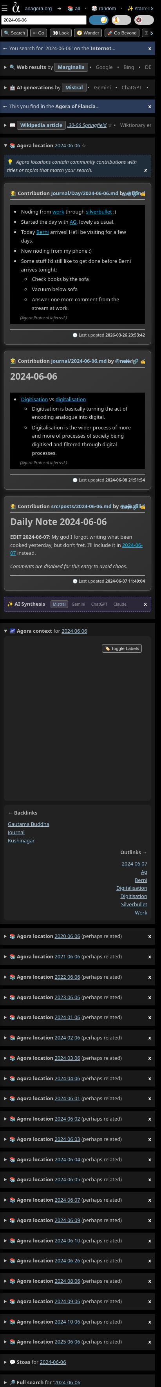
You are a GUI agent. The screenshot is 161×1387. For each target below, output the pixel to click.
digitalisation (71, 399)
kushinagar (21, 840)
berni (141, 880)
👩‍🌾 (13, 193)
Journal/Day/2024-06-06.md (84, 193)
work (58, 211)
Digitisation (34, 399)
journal (16, 832)
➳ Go (38, 33)
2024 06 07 (134, 863)
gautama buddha (28, 823)
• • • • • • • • (80, 67)
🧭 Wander (88, 33)
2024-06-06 (53, 1361)
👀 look (60, 33)
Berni (42, 231)
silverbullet (99, 211)
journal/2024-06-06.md (79, 360)
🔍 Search (14, 33)
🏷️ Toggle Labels (122, 648)
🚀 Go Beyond (122, 33)
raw (126, 193)
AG (73, 221)
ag (144, 871)
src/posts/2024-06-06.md (81, 506)
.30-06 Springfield (87, 125)
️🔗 (135, 193)
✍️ (143, 193)
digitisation (133, 896)
